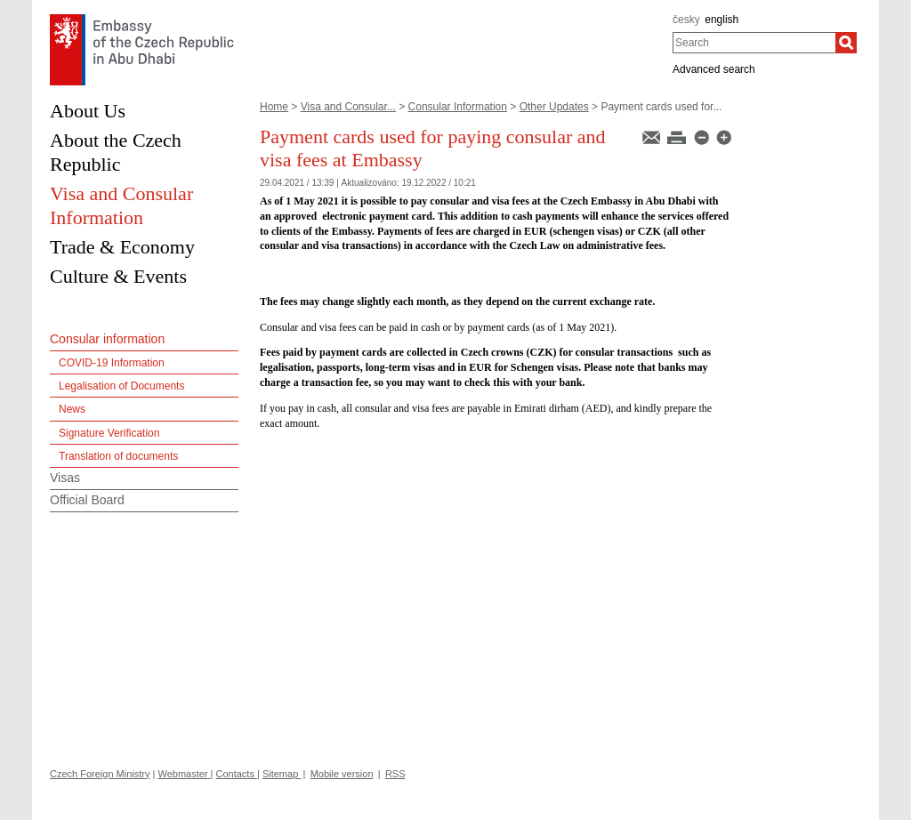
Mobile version (342, 773)
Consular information (107, 339)
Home (274, 106)
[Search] (846, 42)
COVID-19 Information (112, 363)
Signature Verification (109, 433)
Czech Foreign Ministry (99, 773)
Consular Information (457, 106)
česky (686, 19)
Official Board (87, 500)
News (72, 409)
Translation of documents (118, 456)
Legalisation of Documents (121, 386)
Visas (65, 477)
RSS (395, 773)
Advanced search (714, 69)
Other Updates (554, 106)
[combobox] (754, 42)
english (721, 19)
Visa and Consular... (348, 106)
